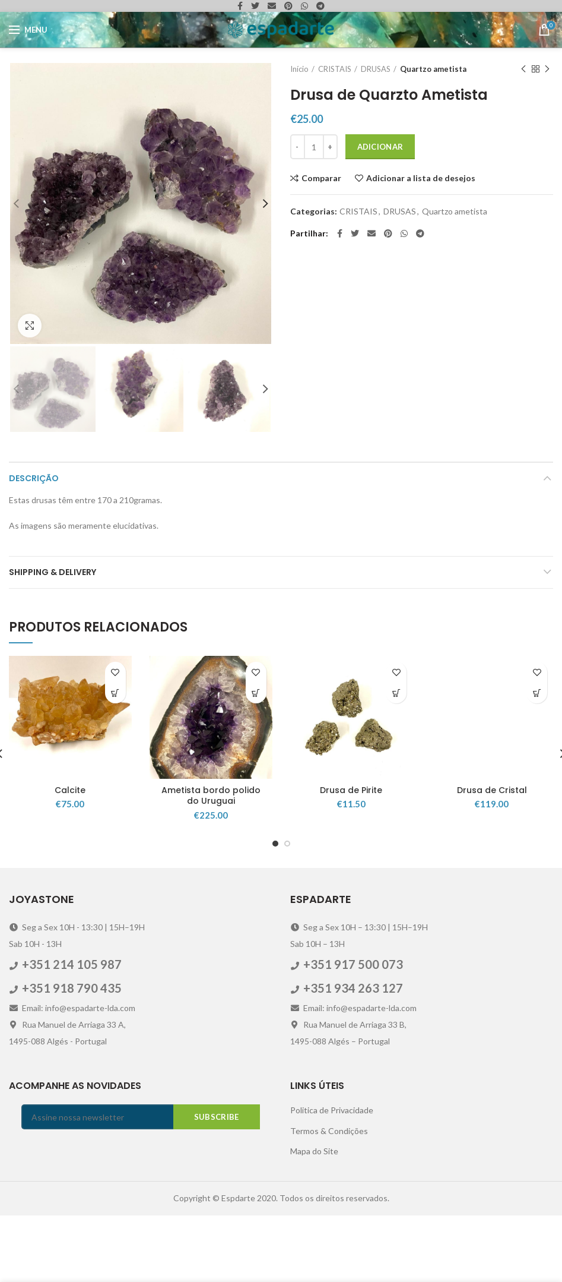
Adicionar (380, 146)
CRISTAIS (334, 69)
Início (299, 69)
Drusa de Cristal (492, 857)
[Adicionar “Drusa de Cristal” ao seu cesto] (536, 760)
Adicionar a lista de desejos (420, 178)
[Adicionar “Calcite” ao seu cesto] (115, 760)
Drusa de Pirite (351, 857)
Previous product (523, 69)
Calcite (70, 857)
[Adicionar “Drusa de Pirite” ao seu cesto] (396, 760)
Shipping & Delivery (52, 639)
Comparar (321, 178)
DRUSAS (375, 69)
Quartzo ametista (433, 69)
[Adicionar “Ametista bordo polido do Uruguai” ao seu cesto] (256, 760)
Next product (547, 69)
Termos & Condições (329, 1197)
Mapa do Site (314, 1218)
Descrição (34, 545)
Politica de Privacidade (331, 1177)
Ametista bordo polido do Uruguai (211, 862)
